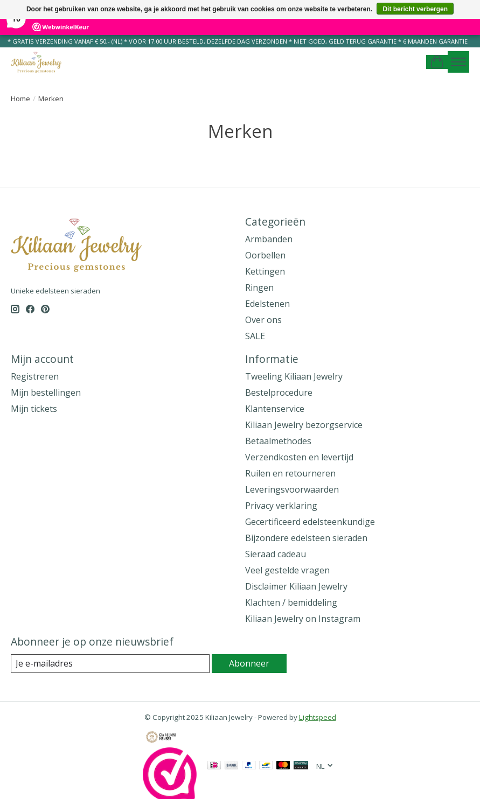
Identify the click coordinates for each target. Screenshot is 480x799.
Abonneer (249, 663)
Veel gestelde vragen (287, 570)
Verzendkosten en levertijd (299, 457)
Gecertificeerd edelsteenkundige (310, 522)
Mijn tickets (34, 409)
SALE (255, 336)
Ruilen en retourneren (290, 473)
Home (20, 98)
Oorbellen (265, 255)
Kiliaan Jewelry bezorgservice (304, 425)
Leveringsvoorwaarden (292, 489)
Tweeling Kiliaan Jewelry (294, 376)
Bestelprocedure (278, 392)
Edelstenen (267, 304)
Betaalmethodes (278, 441)
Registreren (35, 376)
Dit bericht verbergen (415, 9)
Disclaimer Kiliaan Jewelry (296, 586)
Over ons (263, 320)
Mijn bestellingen (46, 392)
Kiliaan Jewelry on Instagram (302, 619)
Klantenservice (274, 409)
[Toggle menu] (458, 62)
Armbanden (269, 239)
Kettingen (265, 271)
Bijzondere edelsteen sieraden (306, 538)
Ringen (259, 287)
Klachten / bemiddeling (291, 602)
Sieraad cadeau (275, 554)
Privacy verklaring (281, 505)
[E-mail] (110, 663)
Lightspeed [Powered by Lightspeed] (317, 717)
